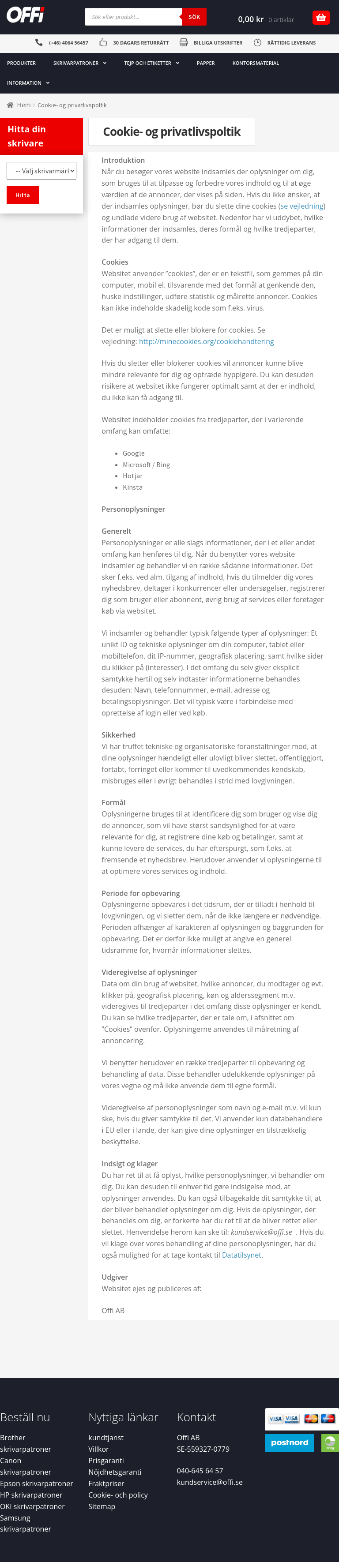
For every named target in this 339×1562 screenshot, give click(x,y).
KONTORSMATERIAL (256, 63)
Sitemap (101, 1506)
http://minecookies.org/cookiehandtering (206, 341)
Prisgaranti (106, 1460)
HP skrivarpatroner (31, 1495)
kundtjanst (106, 1437)
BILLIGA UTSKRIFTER (218, 42)
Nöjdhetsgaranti (114, 1472)
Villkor (98, 1449)
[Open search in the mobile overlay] (146, 17)
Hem (24, 105)
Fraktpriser (106, 1483)
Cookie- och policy (118, 1495)
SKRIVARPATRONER (75, 63)
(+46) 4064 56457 (68, 42)
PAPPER (206, 63)
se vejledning (302, 206)
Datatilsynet (241, 1255)
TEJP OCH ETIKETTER (147, 63)
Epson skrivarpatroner (36, 1483)
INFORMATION (24, 82)
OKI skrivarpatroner (32, 1506)
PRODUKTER (21, 63)
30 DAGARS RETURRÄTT (141, 42)
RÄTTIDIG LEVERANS (291, 42)
